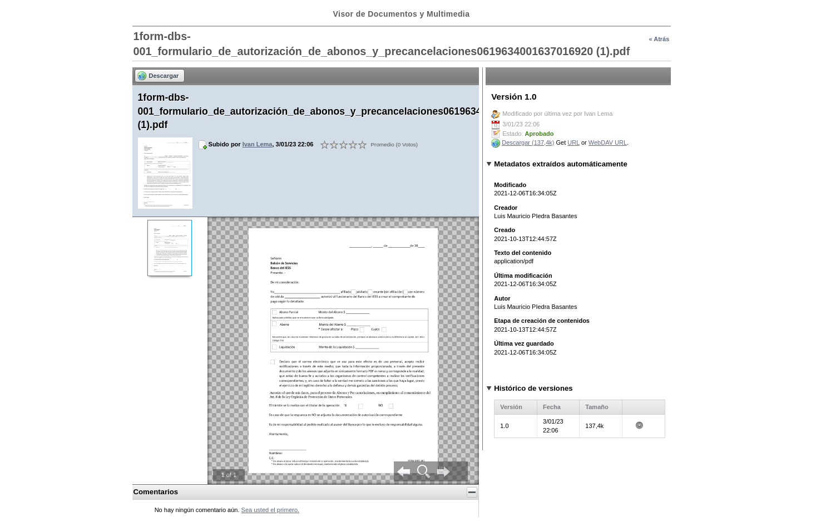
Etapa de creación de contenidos (542, 320)
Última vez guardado (524, 343)
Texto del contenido (522, 252)
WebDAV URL (607, 142)
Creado (504, 230)
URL (573, 142)
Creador (505, 207)
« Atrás (659, 39)
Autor (502, 298)
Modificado (510, 184)
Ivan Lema (258, 144)
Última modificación (523, 275)
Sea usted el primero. (270, 510)
